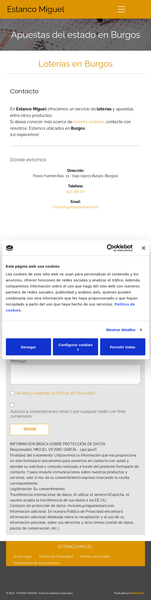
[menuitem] (22, 556)
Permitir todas (122, 347)
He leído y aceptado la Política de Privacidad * (56, 393)
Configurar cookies (75, 347)
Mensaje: (18, 361)
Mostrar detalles (121, 330)
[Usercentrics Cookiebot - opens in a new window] (110, 248)
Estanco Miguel (35, 9)
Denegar (28, 347)
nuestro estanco (88, 121)
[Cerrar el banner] (143, 248)
